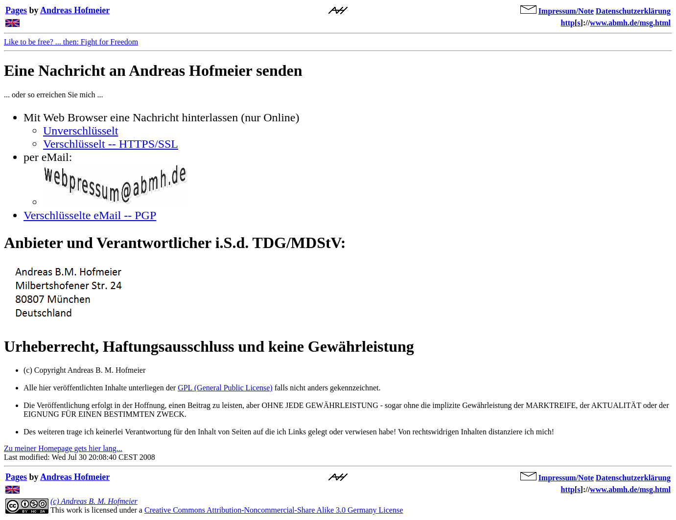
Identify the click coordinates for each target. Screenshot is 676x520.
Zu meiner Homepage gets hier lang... (63, 448)
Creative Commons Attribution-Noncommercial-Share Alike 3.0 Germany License (273, 510)
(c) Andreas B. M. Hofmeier (94, 501)
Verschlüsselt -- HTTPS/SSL (110, 143)
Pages (16, 10)
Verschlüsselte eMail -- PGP (89, 215)
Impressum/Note (566, 11)
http (568, 23)
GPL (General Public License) (225, 388)
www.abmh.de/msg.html (630, 23)
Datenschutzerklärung (633, 11)
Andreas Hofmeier (75, 10)
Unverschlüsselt (80, 130)
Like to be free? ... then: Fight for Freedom (71, 42)
